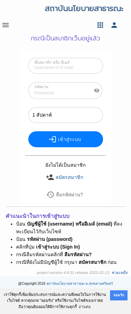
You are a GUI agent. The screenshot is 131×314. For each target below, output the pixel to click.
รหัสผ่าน (41, 87)
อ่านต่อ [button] (85, 307)
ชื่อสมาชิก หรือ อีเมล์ (51, 62)
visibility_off (97, 90)
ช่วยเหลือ (119, 272)
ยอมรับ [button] (119, 295)
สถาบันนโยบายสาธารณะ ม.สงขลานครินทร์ (79, 283)
